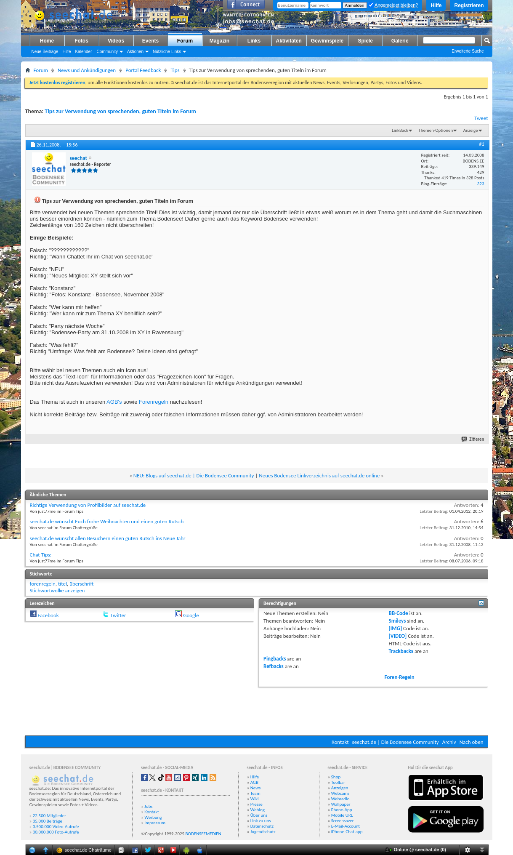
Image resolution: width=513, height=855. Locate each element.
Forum (185, 41)
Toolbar (338, 782)
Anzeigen (339, 788)
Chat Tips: (41, 554)
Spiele (365, 41)
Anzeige (470, 130)
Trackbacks (401, 651)
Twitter (118, 615)
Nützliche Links (167, 51)
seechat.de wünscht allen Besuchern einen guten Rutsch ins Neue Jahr (108, 538)
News (255, 788)
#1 (481, 144)
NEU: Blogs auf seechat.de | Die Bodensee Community (193, 475)
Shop (335, 777)
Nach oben (472, 742)
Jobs (148, 806)
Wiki (254, 799)
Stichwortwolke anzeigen (57, 590)
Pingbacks (274, 658)
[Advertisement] (257, 710)
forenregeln (43, 584)
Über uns (259, 815)
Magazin (219, 41)
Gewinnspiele (327, 41)
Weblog (257, 809)
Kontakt (340, 742)
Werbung (153, 817)
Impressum (154, 823)
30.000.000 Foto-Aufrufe (56, 832)
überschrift (81, 584)
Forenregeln (153, 402)
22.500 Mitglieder (49, 815)
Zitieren (473, 439)
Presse (256, 804)
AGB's (114, 402)
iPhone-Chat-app (347, 831)
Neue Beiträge (45, 51)
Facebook (47, 615)
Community (107, 51)
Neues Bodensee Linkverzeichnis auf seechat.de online (319, 475)
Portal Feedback (143, 70)
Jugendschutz (263, 831)
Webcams (340, 793)
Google (191, 615)
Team (255, 793)
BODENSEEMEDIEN (203, 833)
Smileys (397, 621)
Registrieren (469, 5)
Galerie (400, 41)
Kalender (83, 51)
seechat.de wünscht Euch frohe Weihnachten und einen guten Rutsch (107, 521)
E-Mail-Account (345, 826)
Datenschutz (262, 826)
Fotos (81, 41)
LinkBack (400, 130)
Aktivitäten (289, 41)
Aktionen (135, 51)
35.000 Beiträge (47, 821)
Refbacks (273, 666)
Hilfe (436, 5)
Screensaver (342, 820)
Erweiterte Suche (468, 51)
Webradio (340, 799)
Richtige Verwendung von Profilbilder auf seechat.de (88, 505)
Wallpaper (341, 804)
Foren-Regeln (400, 677)
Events (150, 41)
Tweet (481, 118)
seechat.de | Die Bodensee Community (395, 742)
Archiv (449, 742)
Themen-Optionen (435, 130)
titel (62, 584)
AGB (254, 782)
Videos (116, 41)
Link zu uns (260, 820)
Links (253, 41)
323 (480, 183)
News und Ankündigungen (87, 70)
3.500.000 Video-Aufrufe (56, 826)
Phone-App (341, 809)
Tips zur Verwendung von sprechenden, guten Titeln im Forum (120, 111)
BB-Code (398, 613)
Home (47, 41)
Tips (174, 70)
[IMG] (395, 628)
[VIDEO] (398, 636)
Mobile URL (342, 815)
